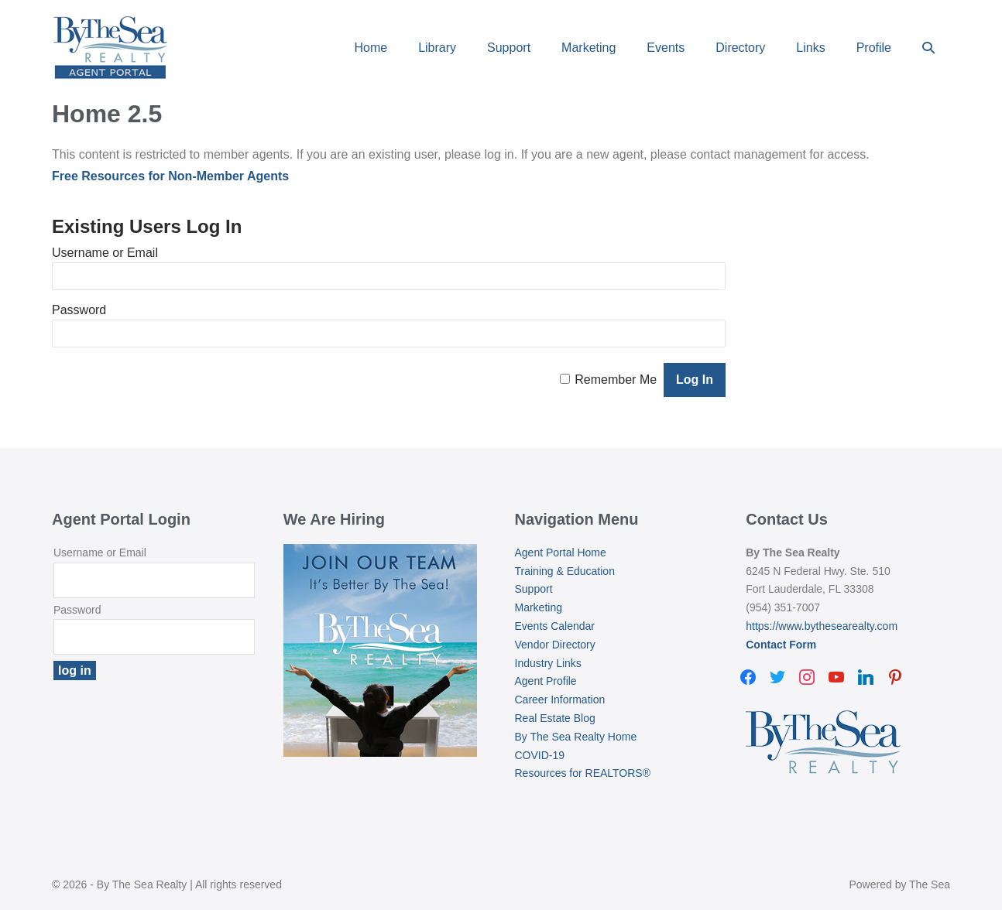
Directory (740, 47)
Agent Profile (546, 681)
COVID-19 (540, 755)
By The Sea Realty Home (576, 736)
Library (437, 47)
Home (370, 47)
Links (810, 47)
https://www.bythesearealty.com (821, 626)
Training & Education (565, 571)
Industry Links (548, 663)
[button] (928, 47)
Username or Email (105, 252)
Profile (873, 47)
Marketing (588, 47)
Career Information (560, 699)
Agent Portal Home (560, 552)
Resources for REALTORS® (583, 773)
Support (508, 47)
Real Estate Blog (555, 718)
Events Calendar (555, 626)
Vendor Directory (555, 644)
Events (666, 47)
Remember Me (616, 379)
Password (79, 309)
